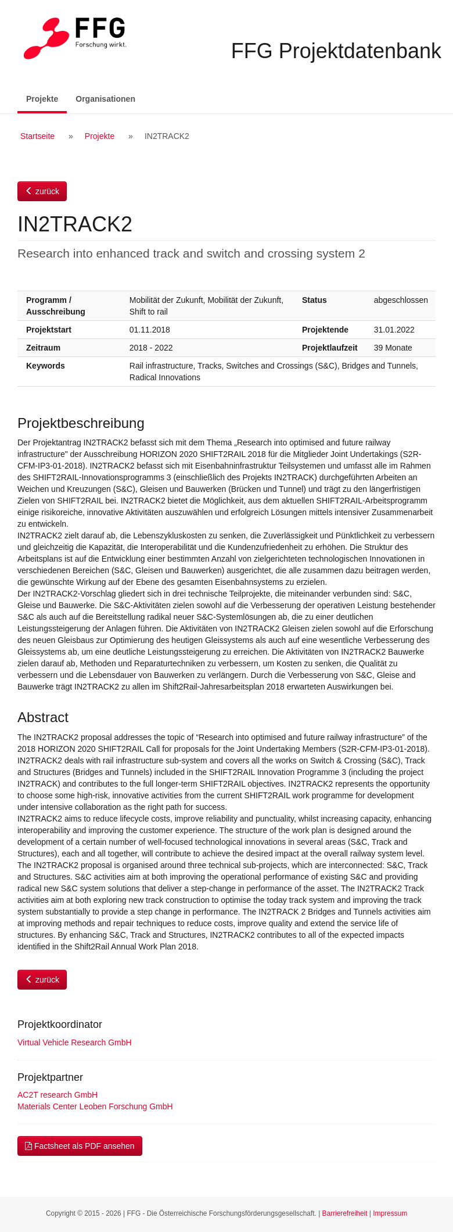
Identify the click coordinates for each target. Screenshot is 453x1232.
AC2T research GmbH (57, 1094)
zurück (42, 191)
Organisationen (105, 98)
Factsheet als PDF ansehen (80, 1146)
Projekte (46, 97)
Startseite (37, 136)
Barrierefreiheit (345, 1213)
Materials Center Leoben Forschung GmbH (95, 1106)
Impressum (390, 1213)
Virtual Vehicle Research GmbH (74, 1042)
